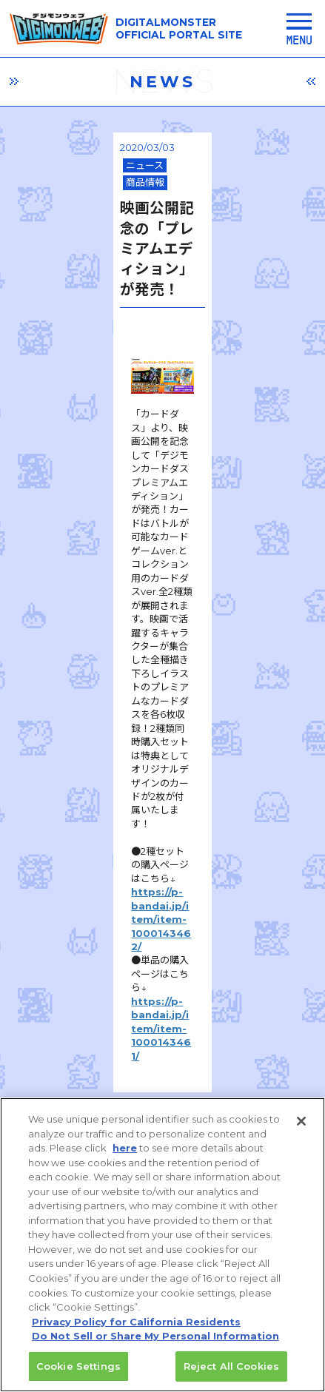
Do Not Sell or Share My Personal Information (155, 1343)
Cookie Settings (78, 1373)
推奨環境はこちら (167, 1065)
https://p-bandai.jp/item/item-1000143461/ (150, 579)
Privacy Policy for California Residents (136, 1329)
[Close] (301, 1129)
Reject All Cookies (231, 1373)
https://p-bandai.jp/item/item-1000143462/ (151, 552)
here (125, 1156)
